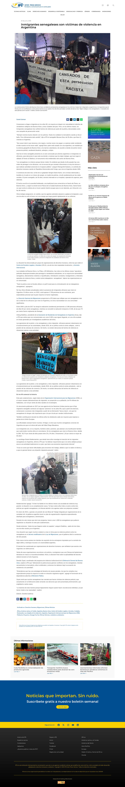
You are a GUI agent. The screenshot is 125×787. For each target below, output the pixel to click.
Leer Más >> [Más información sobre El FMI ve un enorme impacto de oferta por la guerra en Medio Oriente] (92, 200)
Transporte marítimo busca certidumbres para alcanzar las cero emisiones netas (60, 669)
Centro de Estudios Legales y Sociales (28, 265)
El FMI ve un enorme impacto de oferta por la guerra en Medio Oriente (99, 197)
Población (20, 615)
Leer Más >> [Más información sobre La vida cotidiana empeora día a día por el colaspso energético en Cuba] (92, 190)
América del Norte (87, 743)
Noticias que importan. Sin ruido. (62, 695)
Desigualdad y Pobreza (74, 11)
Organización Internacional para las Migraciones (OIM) (64, 613)
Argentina (39, 611)
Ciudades (77, 611)
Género (87, 11)
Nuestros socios (22, 740)
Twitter (51, 743)
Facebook (52, 746)
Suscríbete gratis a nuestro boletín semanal (62, 701)
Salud (63, 14)
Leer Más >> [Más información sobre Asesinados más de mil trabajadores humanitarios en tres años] (92, 179)
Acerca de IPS (21, 737)
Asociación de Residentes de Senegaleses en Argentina (56, 315)
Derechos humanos (39, 11)
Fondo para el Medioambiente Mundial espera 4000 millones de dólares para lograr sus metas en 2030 (99, 208)
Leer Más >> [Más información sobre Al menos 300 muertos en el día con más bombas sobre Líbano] (92, 221)
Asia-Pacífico (86, 746)
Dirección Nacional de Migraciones (29, 298)
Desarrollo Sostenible (56, 11)
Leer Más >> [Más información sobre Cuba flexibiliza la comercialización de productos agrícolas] (17, 671)
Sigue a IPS (53, 737)
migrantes (44, 613)
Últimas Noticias (19, 11)
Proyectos (26, 615)
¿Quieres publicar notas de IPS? (27, 749)
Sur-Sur (37, 615)
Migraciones (106, 11)
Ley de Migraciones (52, 534)
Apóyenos (20, 746)
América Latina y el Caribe (28, 611)
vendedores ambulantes (57, 615)
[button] (113, 5)
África (18, 611)
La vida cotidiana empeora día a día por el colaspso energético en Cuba (99, 186)
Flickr (51, 749)
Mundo (84, 755)
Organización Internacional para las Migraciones (60, 398)
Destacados (20, 613)
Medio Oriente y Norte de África (92, 752)
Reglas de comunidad (56, 752)
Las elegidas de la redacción (33, 613)
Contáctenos (21, 743)
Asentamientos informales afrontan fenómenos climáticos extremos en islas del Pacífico (94, 669)
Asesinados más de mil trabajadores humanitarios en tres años (98, 176)
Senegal (32, 615)
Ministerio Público (38, 576)
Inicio (51, 740)
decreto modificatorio (35, 534)
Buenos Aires (47, 611)
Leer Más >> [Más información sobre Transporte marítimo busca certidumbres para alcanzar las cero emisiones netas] (50, 673)
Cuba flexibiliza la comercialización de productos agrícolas (28, 668)
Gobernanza (96, 11)
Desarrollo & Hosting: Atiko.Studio (62, 778)
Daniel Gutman (21, 119)
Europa (84, 749)
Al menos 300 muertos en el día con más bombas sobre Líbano (99, 218)
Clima (29, 11)
